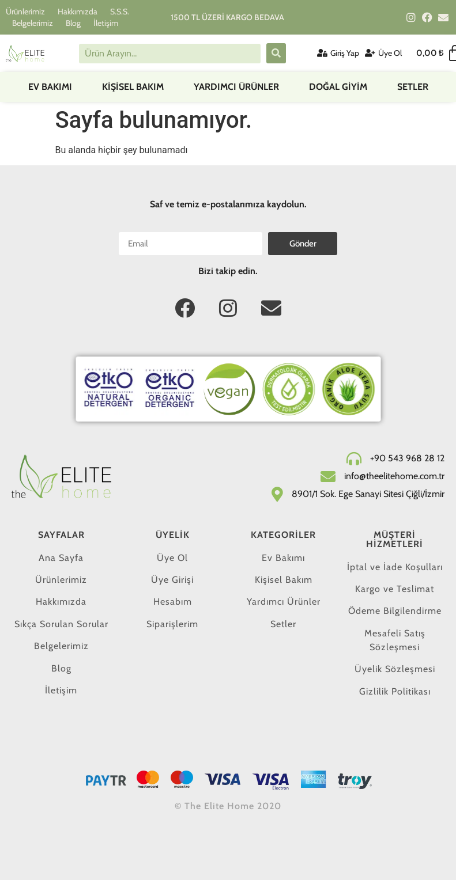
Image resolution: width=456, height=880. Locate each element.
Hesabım (172, 601)
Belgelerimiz (32, 23)
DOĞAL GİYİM (338, 86)
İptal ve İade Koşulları (395, 567)
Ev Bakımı (50, 86)
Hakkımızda (77, 11)
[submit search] (276, 53)
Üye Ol (172, 557)
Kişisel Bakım (133, 86)
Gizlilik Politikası (395, 691)
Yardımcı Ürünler (236, 86)
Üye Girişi (172, 579)
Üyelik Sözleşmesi (395, 668)
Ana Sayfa (61, 557)
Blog (73, 23)
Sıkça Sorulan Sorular (61, 624)
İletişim (105, 23)
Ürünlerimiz (25, 11)
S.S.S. (119, 11)
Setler (412, 86)
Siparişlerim (172, 624)
